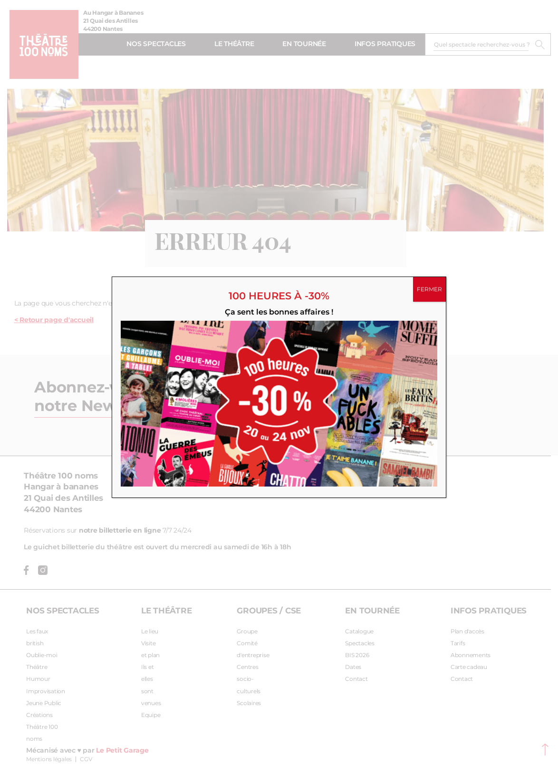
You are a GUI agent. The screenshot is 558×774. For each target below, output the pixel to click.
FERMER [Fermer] (429, 289)
